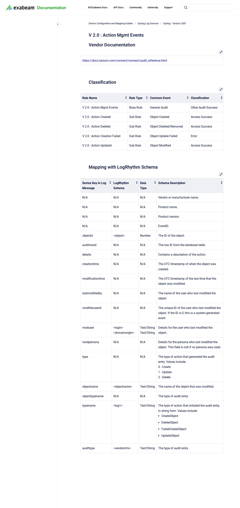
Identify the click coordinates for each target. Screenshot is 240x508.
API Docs (118, 7)
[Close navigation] (58, 24)
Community (136, 7)
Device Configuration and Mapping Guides (111, 23)
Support (168, 7)
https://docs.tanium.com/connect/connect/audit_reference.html (124, 60)
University (153, 7)
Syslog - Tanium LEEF (174, 23)
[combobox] (208, 7)
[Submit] (186, 8)
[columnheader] (104, 98)
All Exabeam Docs (97, 7)
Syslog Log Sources (148, 23)
